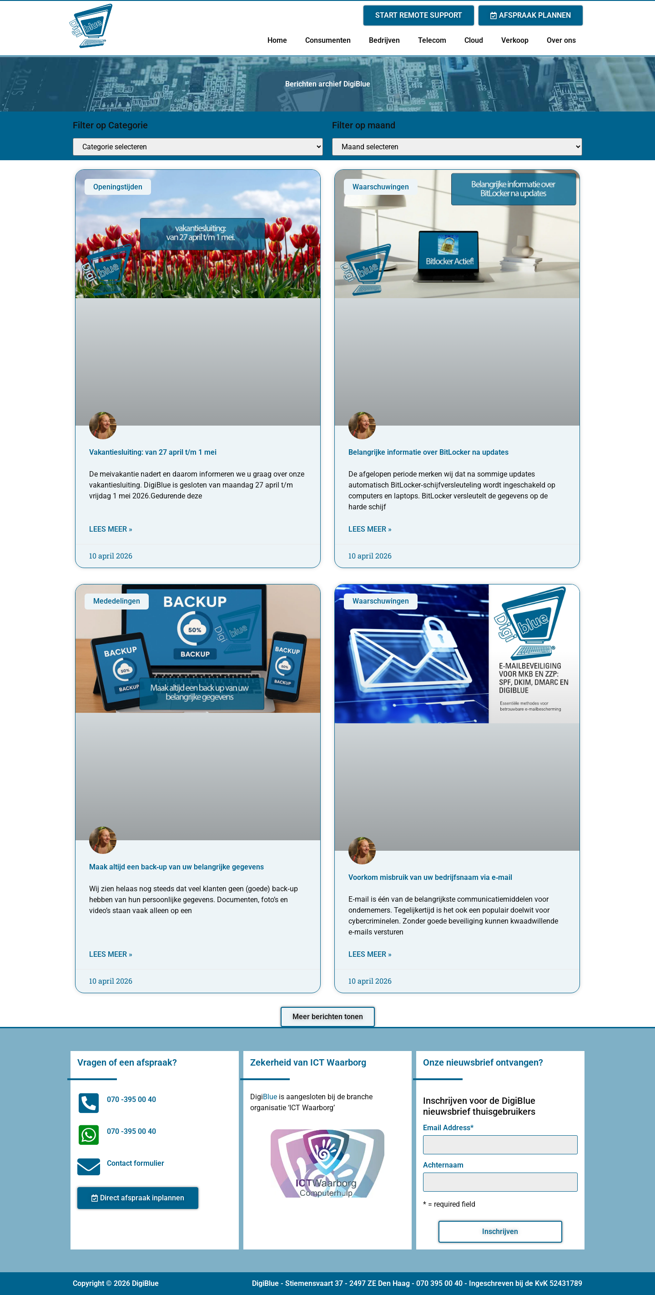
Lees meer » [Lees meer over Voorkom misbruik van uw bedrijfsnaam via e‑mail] (370, 954)
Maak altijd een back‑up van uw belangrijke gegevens (176, 867)
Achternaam (443, 1165)
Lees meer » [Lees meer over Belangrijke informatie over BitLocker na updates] (370, 529)
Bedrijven (384, 40)
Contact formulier (135, 1163)
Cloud (473, 40)
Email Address (448, 1128)
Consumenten (328, 40)
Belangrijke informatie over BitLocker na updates (428, 452)
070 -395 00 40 (131, 1099)
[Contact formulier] (88, 1166)
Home (277, 40)
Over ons (561, 40)
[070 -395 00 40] (88, 1103)
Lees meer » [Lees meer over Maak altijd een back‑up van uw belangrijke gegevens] (110, 954)
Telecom (432, 40)
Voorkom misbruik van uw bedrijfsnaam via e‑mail (430, 877)
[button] (328, 1017)
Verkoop (515, 40)
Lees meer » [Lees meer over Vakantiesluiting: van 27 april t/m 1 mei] (110, 529)
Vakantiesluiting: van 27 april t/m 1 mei (153, 452)
